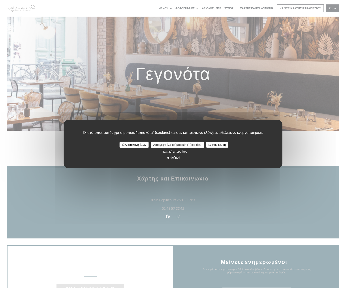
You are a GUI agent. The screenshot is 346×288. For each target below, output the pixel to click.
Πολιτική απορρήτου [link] (174, 151)
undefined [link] (173, 157)
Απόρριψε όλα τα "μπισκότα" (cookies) (177, 144)
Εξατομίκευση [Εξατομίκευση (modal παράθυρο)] (217, 144)
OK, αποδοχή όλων (134, 144)
